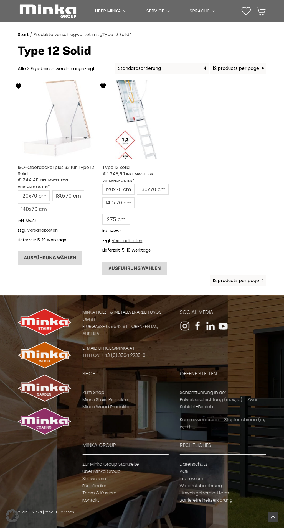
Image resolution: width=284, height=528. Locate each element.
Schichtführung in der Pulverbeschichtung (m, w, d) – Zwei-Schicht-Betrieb (217, 399)
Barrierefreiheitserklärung (203, 500)
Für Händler (91, 486)
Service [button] (158, 11)
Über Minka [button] (110, 11)
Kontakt (87, 500)
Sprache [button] (202, 11)
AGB (181, 471)
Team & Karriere (96, 493)
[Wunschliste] (246, 10)
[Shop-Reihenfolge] (162, 68)
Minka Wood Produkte (103, 407)
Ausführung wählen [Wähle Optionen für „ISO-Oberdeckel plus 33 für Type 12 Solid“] (50, 257)
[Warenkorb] (261, 10)
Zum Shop (91, 392)
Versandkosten (42, 230)
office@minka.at (113, 348)
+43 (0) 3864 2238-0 (121, 355)
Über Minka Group (98, 471)
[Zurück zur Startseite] (48, 11)
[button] (246, 11)
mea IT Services (57, 512)
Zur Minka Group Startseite (107, 464)
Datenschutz (190, 464)
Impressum (188, 478)
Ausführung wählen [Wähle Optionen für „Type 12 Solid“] (134, 268)
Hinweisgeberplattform (201, 493)
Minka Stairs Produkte (102, 399)
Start (23, 34)
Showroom (91, 478)
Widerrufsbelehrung (198, 486)
